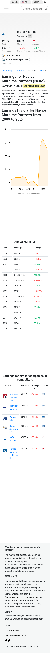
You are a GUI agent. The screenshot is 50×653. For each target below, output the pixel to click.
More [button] (42, 70)
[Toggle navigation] (6, 8)
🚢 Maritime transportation (16, 59)
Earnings (32, 70)
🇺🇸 (25, 2)
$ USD (36, 2)
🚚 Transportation (11, 55)
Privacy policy (12, 630)
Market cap (7, 70)
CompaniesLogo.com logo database (22, 597)
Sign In (14, 2)
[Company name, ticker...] (34, 8)
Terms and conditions (16, 635)
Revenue (20, 70)
